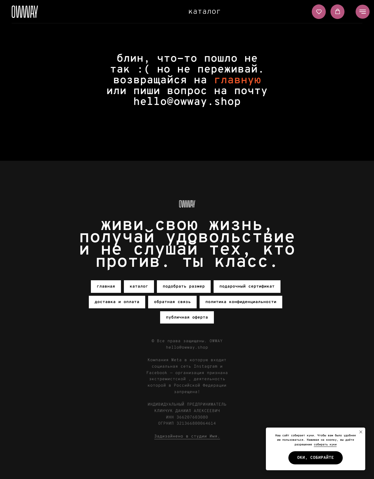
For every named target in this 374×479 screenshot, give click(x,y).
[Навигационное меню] (362, 12)
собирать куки (325, 445)
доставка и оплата (117, 302)
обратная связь (172, 302)
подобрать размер (184, 286)
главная (106, 286)
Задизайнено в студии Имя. (187, 436)
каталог (204, 12)
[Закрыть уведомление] (361, 432)
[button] (319, 11)
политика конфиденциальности (240, 302)
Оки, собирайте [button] (315, 457)
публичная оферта (187, 317)
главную (237, 80)
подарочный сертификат (247, 286)
